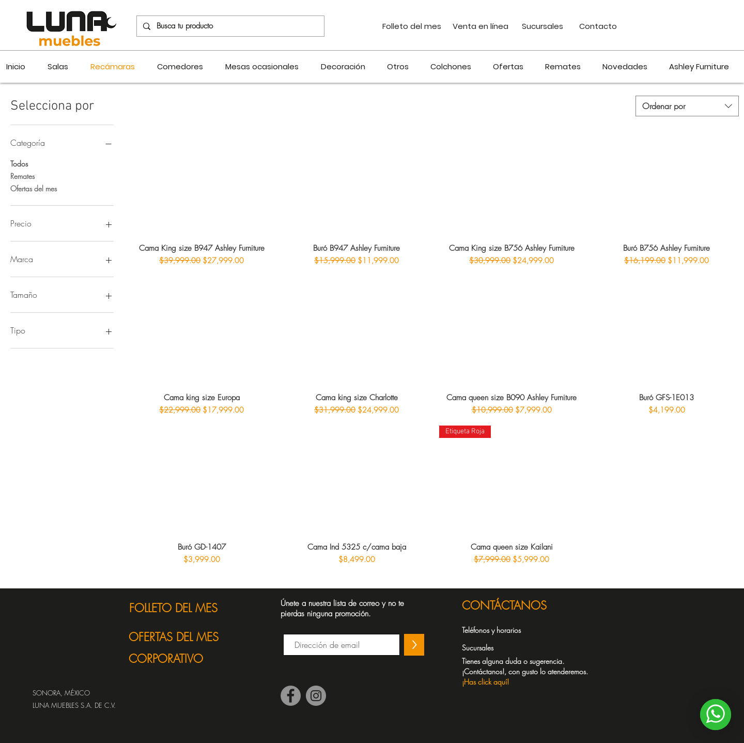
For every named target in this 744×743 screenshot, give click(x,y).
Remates (22, 175)
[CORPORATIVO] (182, 659)
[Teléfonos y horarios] (499, 630)
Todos (19, 163)
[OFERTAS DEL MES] (182, 637)
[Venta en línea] (480, 26)
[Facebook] (291, 696)
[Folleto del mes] (411, 26)
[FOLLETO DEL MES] (182, 608)
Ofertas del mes (33, 188)
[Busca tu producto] (229, 26)
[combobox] (687, 106)
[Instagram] (316, 696)
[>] (414, 645)
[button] (530, 671)
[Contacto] (598, 26)
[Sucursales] (542, 26)
